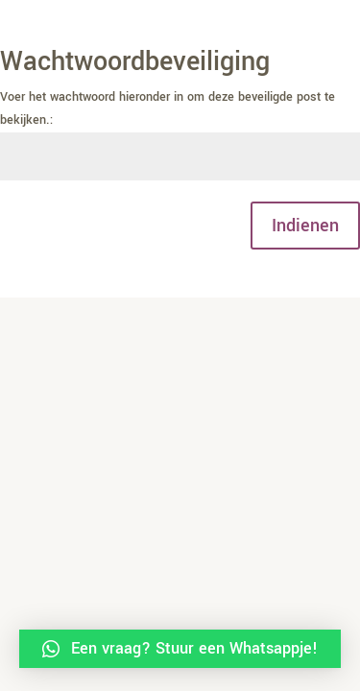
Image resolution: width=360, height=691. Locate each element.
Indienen (305, 225)
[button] (180, 649)
